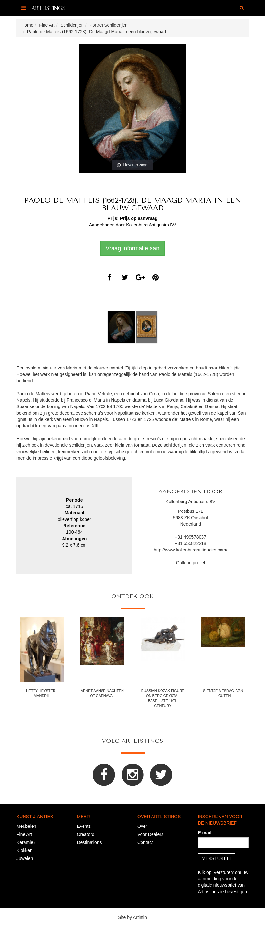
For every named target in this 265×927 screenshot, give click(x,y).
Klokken (24, 850)
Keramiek (25, 842)
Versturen (216, 858)
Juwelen (24, 858)
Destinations (89, 842)
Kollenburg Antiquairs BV (151, 224)
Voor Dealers (150, 834)
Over (142, 826)
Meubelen (26, 826)
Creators (85, 834)
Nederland (190, 524)
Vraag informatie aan (132, 248)
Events (84, 826)
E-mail (204, 832)
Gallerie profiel (190, 562)
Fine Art (24, 834)
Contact (145, 842)
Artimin (140, 917)
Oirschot (199, 517)
